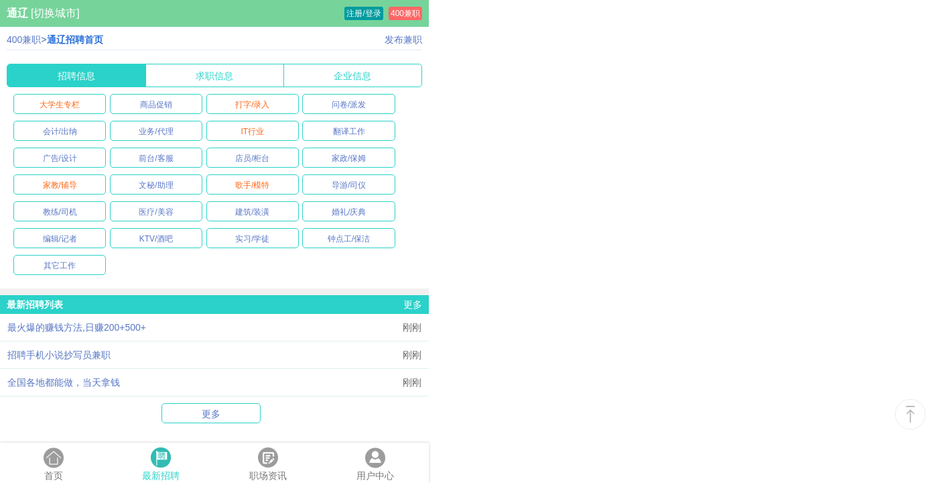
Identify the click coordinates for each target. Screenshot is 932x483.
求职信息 (214, 75)
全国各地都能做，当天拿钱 (63, 382)
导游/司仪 (349, 185)
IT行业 (252, 131)
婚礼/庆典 (349, 212)
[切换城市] (55, 13)
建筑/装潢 (252, 212)
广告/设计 (60, 158)
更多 (412, 304)
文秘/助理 (156, 185)
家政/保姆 (349, 158)
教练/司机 (60, 212)
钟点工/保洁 (349, 239)
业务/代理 (156, 131)
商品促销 (156, 104)
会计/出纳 (60, 131)
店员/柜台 (252, 158)
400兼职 (405, 13)
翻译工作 (349, 131)
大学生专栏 (60, 104)
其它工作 (60, 265)
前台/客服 (156, 158)
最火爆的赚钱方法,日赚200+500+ (76, 327)
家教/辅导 (60, 185)
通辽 (17, 13)
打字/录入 (252, 104)
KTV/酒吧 (156, 239)
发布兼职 (403, 39)
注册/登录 (363, 13)
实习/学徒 (252, 239)
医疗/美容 (156, 212)
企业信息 (352, 75)
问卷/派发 (349, 104)
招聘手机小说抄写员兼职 (59, 355)
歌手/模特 (252, 185)
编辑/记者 (60, 239)
